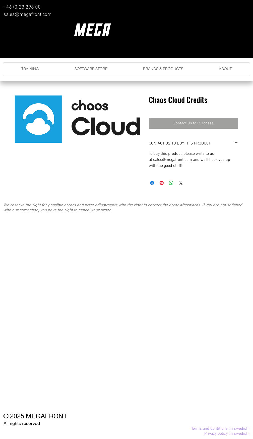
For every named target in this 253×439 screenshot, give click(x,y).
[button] (163, 69)
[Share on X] (181, 183)
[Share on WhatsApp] (171, 183)
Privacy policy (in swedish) (226, 433)
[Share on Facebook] (152, 183)
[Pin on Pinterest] (162, 183)
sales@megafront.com (27, 15)
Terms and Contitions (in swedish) (220, 428)
